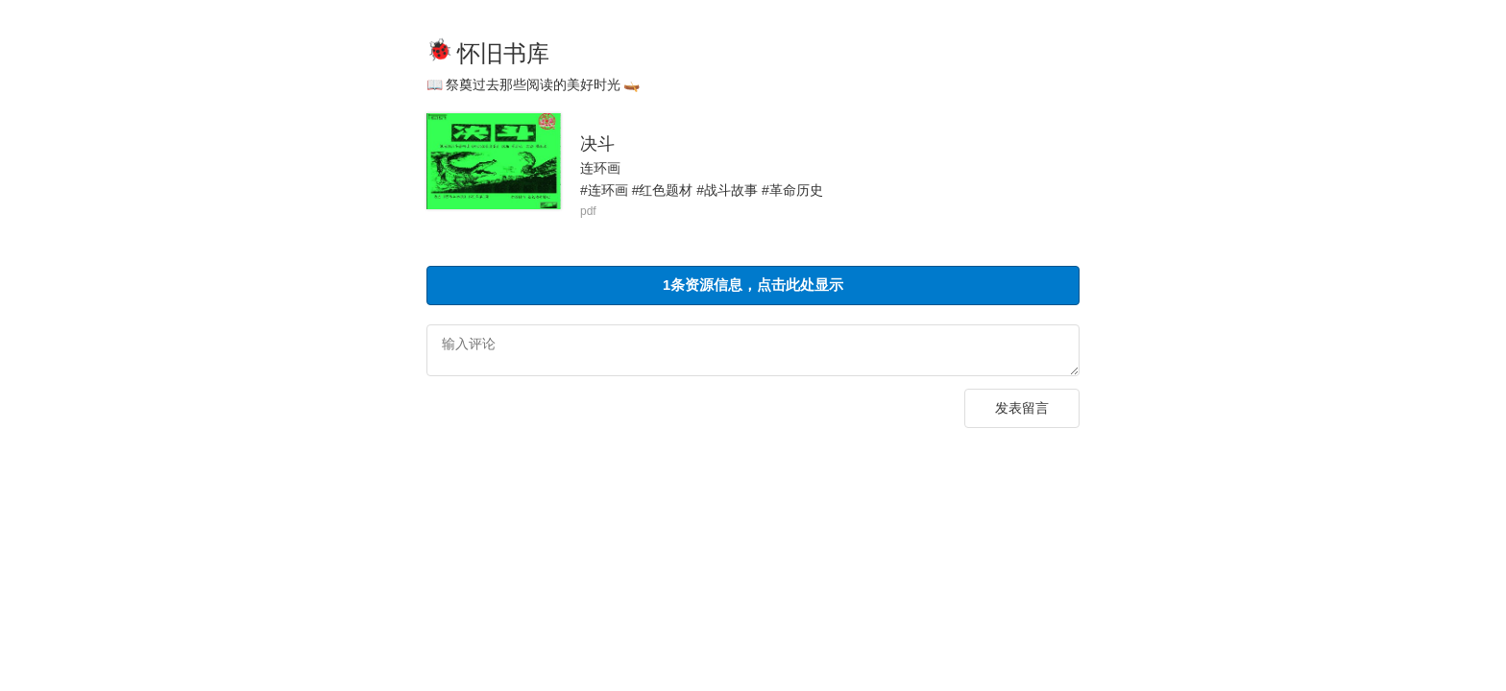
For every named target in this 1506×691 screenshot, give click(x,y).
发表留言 (1022, 410)
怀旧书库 (503, 53)
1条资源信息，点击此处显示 (753, 284)
